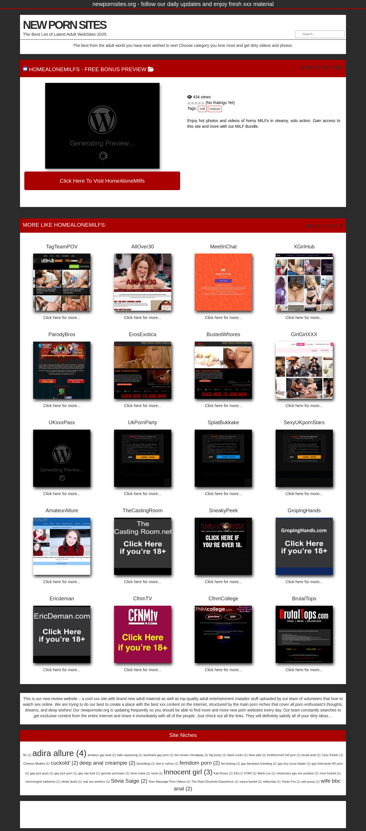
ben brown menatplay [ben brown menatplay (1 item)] (191, 755)
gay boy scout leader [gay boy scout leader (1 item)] (294, 763)
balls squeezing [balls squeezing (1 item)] (129, 755)
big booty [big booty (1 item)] (217, 755)
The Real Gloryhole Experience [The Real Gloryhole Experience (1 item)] (214, 781)
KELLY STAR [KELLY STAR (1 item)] (245, 773)
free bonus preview (115, 69)
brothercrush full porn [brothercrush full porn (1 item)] (284, 755)
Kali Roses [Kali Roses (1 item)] (223, 773)
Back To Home (322, 67)
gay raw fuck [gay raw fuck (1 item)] (89, 773)
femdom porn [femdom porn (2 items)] (200, 763)
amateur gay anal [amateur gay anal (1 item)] (101, 755)
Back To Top (324, 226)
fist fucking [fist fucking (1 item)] (230, 763)
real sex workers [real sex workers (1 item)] (96, 781)
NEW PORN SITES (64, 25)
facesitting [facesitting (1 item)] (146, 763)
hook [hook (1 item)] (156, 773)
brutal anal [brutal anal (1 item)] (311, 755)
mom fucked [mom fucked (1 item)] (330, 773)
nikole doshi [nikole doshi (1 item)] (71, 781)
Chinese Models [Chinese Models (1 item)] (36, 763)
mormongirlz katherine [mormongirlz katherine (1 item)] (42, 781)
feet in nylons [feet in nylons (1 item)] (167, 763)
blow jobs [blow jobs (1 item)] (257, 755)
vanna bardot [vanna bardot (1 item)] (250, 781)
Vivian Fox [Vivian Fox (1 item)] (291, 781)
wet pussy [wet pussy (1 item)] (310, 781)
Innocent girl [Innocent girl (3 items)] (188, 772)
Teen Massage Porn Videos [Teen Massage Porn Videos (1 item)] (169, 781)
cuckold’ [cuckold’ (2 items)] (64, 763)
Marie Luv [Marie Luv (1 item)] (267, 773)
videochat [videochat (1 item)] (272, 781)
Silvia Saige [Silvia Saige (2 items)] (129, 781)
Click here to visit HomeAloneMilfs (102, 181)
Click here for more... (61, 317)
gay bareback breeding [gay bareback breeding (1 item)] (259, 763)
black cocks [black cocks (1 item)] (237, 755)
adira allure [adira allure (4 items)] (59, 753)
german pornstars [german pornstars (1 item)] (115, 773)
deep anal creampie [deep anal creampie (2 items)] (107, 763)
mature (215, 109)
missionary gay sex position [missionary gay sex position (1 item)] (297, 773)
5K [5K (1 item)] (27, 755)
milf (202, 109)
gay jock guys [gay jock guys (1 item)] (41, 773)
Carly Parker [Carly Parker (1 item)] (332, 755)
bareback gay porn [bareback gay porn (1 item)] (158, 755)
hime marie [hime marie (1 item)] (140, 773)
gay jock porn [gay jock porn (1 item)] (65, 773)
